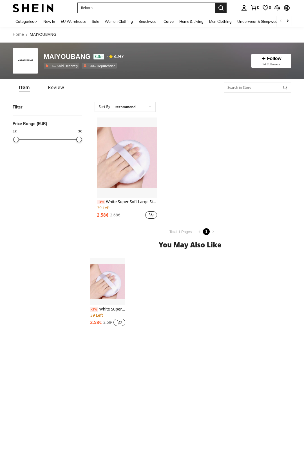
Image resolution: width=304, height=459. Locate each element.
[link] (254, 7)
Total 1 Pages (180, 232)
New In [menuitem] (49, 21)
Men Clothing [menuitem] (220, 21)
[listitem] (63, 65)
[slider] (16, 139)
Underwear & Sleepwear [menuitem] (258, 21)
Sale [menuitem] (95, 21)
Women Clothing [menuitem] (119, 21)
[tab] (24, 87)
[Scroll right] (288, 21)
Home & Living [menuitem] (191, 21)
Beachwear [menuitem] (148, 21)
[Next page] (213, 231)
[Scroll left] (281, 21)
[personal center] (244, 8)
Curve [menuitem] (169, 21)
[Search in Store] (257, 88)
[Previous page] (199, 231)
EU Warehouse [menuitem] (73, 21)
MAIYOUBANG (67, 56)
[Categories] (27, 21)
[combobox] (125, 107)
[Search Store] (285, 87)
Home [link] (18, 34)
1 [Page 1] (206, 231)
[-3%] (101, 202)
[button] (146, 8)
